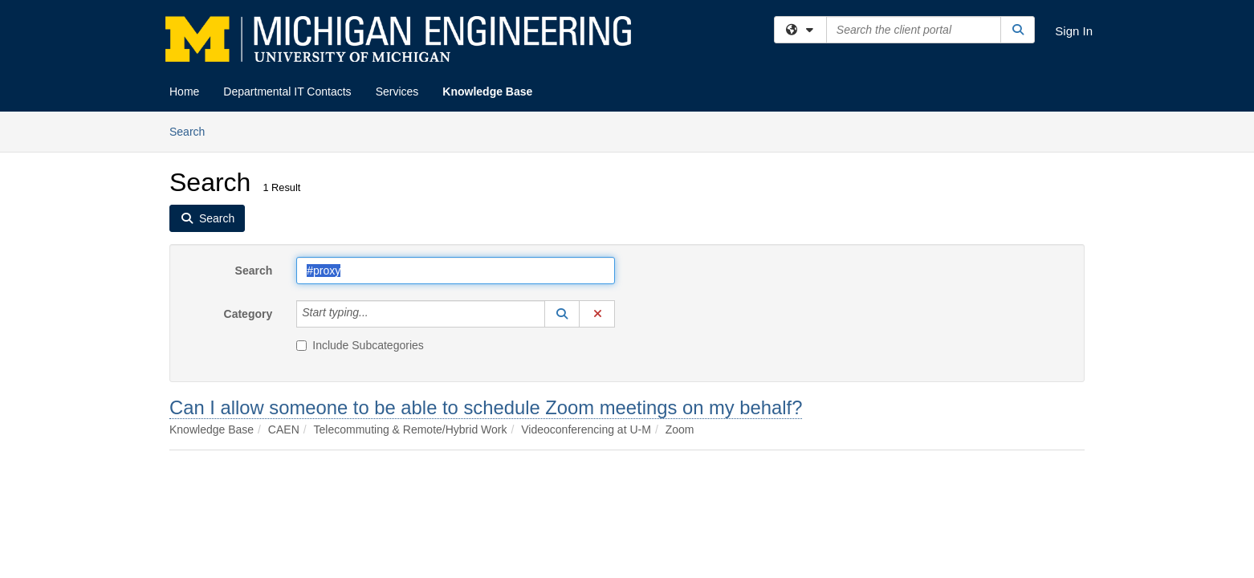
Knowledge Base (487, 91)
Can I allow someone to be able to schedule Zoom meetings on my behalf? (485, 407)
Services (397, 91)
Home (184, 91)
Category (248, 313)
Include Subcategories (360, 345)
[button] (562, 314)
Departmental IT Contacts (287, 91)
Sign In (1074, 31)
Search (193, 130)
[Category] (377, 314)
